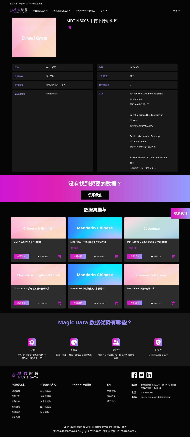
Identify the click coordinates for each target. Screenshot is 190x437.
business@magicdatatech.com (156, 396)
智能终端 (16, 417)
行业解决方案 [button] (39, 10)
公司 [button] (102, 10)
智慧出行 (16, 396)
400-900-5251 (147, 392)
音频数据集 (45, 396)
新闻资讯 (111, 390)
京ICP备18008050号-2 (65, 431)
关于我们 (111, 401)
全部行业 (16, 390)
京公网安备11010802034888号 (120, 431)
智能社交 (16, 406)
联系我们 (95, 195)
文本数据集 (45, 401)
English (176, 10)
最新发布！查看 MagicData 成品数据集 (26, 3)
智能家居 (16, 412)
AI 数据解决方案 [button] (61, 10)
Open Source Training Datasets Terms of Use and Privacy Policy (95, 426)
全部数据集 (45, 390)
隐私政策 (111, 396)
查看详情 (21, 256)
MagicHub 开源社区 (85, 10)
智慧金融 (16, 401)
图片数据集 (45, 406)
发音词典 (44, 412)
